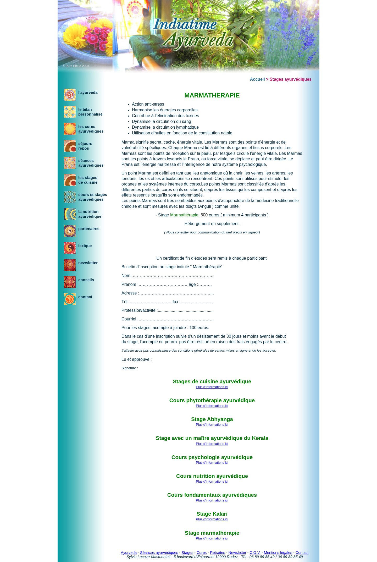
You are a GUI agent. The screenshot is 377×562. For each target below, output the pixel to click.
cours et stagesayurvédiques (92, 196)
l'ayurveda (88, 92)
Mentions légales (278, 552)
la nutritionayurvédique (89, 214)
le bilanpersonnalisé (90, 111)
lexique (85, 245)
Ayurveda (129, 552)
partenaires (88, 228)
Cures (202, 552)
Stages (187, 552)
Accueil (257, 79)
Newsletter (237, 552)
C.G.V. (255, 552)
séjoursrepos (85, 145)
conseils (86, 279)
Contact (302, 552)
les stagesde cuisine (87, 179)
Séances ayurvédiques (159, 552)
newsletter (88, 262)
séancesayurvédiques (91, 162)
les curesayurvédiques (91, 128)
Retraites (217, 552)
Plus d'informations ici (212, 387)
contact (85, 296)
